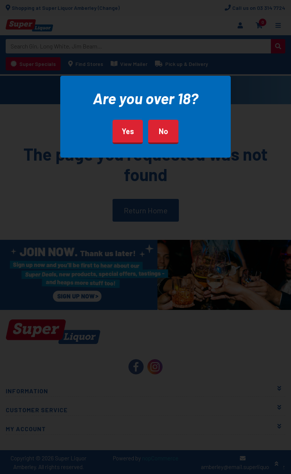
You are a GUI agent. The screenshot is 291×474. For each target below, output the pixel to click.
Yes (128, 131)
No (163, 131)
